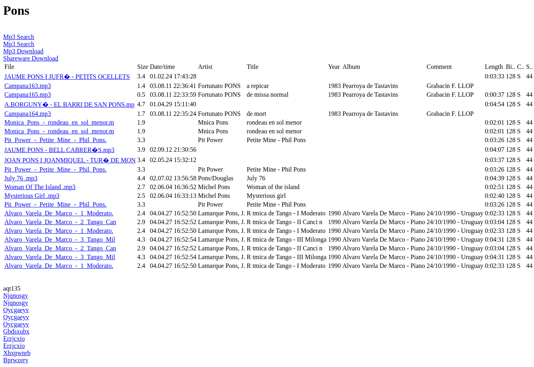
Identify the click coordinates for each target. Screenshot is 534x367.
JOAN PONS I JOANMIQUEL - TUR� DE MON (69, 160)
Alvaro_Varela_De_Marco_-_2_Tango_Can (60, 222)
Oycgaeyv (16, 309)
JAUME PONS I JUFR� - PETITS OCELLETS (67, 76)
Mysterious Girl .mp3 (31, 195)
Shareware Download (30, 58)
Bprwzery (15, 360)
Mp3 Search (18, 36)
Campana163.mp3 (27, 85)
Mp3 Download (23, 51)
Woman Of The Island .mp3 (39, 187)
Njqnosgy (15, 295)
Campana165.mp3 (27, 94)
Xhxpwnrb (16, 352)
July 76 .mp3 (20, 178)
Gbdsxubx (16, 331)
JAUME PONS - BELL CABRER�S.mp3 (59, 149)
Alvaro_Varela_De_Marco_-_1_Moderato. (58, 213)
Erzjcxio (14, 338)
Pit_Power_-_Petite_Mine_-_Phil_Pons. (55, 140)
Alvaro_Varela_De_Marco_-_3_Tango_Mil (59, 239)
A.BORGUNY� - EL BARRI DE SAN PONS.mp (69, 104)
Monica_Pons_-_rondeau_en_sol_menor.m (59, 122)
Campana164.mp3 (27, 113)
